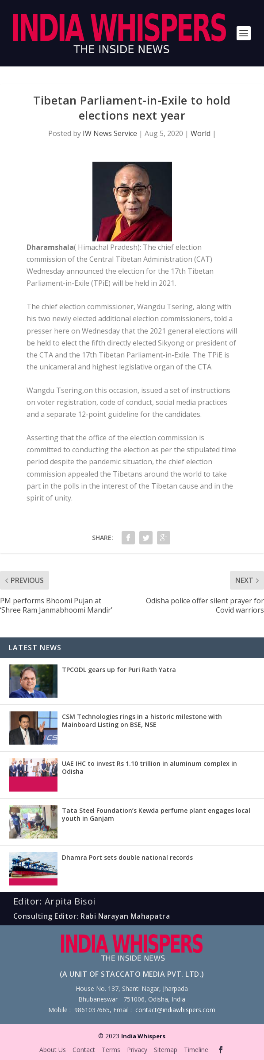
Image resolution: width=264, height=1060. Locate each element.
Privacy (137, 1049)
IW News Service (110, 133)
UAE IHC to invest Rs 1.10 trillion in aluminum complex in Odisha (149, 767)
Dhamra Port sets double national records (127, 857)
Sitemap (165, 1049)
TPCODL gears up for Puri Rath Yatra (119, 669)
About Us (52, 1049)
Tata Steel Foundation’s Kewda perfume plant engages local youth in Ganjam (156, 814)
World (200, 133)
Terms (111, 1049)
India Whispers (143, 1036)
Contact (84, 1049)
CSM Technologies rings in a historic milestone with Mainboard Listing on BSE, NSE (142, 720)
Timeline (196, 1049)
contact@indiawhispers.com (175, 1010)
